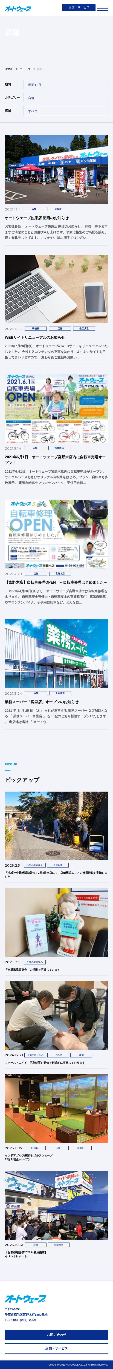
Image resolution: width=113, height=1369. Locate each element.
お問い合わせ (56, 1334)
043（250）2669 (24, 1320)
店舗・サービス (79, 7)
